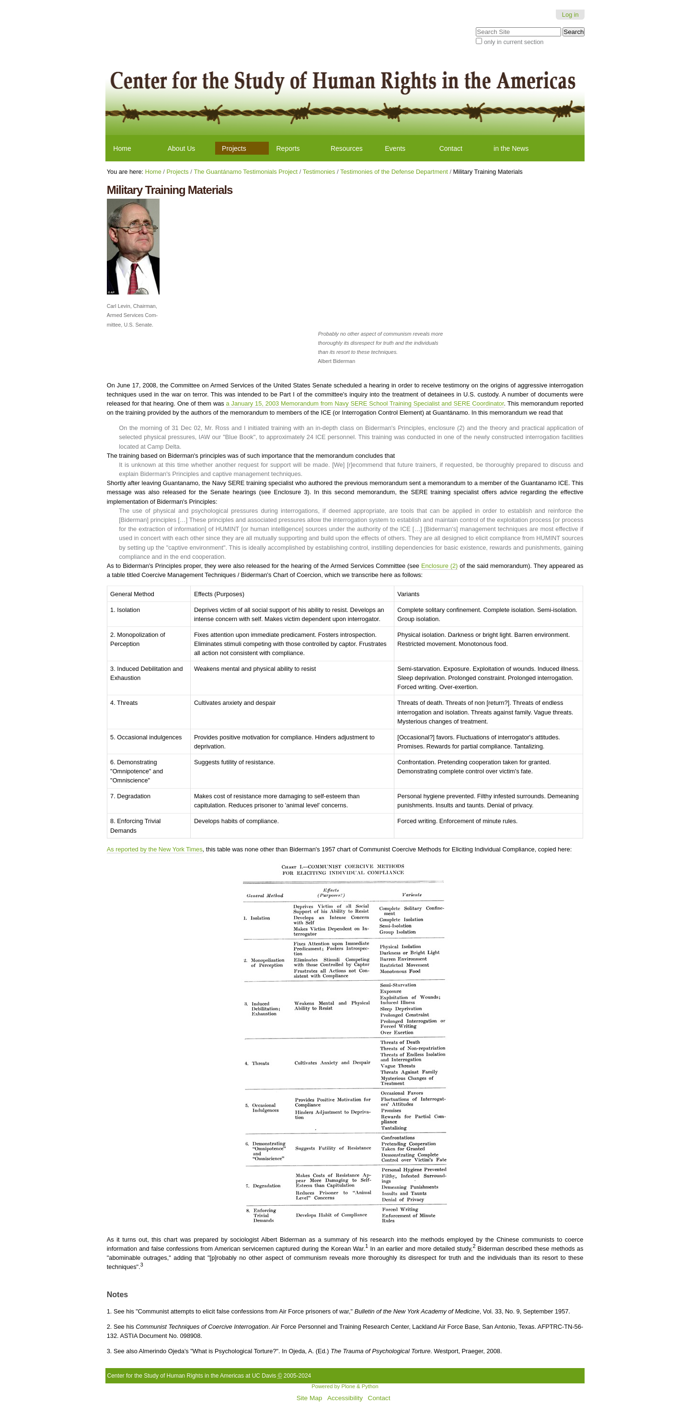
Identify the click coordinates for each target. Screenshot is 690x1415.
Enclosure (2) (439, 565)
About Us (182, 148)
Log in (570, 14)
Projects (234, 148)
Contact (450, 148)
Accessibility (345, 1398)
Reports (288, 148)
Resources (347, 148)
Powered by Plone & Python (344, 1386)
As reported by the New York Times (155, 849)
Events (395, 148)
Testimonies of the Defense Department (394, 171)
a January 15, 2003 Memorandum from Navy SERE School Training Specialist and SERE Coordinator (365, 403)
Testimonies (319, 171)
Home (122, 148)
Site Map (309, 1398)
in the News (511, 148)
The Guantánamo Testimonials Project (246, 171)
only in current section (513, 41)
